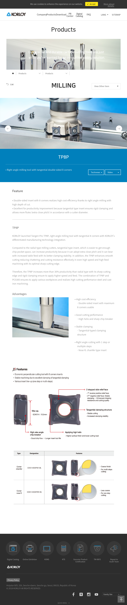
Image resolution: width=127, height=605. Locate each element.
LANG (103, 15)
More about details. (109, 4)
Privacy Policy (13, 580)
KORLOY (16, 14)
